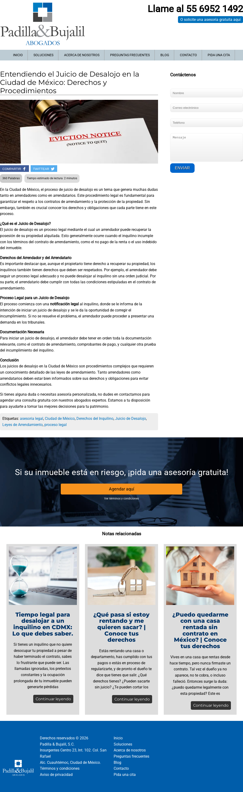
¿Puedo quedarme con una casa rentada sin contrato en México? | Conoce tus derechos (200, 630)
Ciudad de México (60, 418)
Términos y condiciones (59, 768)
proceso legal (55, 424)
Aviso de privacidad (56, 774)
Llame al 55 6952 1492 (195, 8)
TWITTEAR (44, 168)
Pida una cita (219, 55)
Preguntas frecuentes (130, 55)
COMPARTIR (14, 168)
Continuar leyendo (53, 699)
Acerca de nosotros (81, 55)
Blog (164, 55)
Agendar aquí (121, 488)
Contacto (188, 55)
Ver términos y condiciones (121, 498)
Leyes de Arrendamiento (22, 424)
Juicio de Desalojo (130, 418)
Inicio (18, 55)
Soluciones (43, 55)
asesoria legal (31, 418)
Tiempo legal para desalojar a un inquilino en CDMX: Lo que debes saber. (42, 624)
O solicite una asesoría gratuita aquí (210, 19)
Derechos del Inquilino (94, 418)
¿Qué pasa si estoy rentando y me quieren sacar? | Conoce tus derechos (121, 627)
